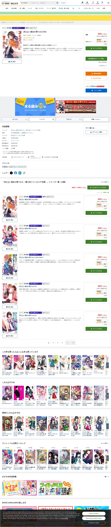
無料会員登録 (96, 77)
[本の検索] (25, 3)
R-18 (98, 8)
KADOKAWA (14, 141)
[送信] (57, 3)
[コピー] (24, 176)
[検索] (57, 3)
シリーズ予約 (91, 89)
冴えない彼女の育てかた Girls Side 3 (31, 260)
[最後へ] (73, 346)
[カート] (102, 3)
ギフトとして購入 (96, 135)
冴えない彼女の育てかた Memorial (7, 377)
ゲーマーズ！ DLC (98, 376)
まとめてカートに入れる (98, 190)
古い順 (99, 195)
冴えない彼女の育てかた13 (28, 231)
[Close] (108, 518)
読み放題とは (103, 69)
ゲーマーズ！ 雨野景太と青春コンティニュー (19, 377)
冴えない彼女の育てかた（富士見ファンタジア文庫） (26, 133)
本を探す (63, 3)
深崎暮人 (39, 38)
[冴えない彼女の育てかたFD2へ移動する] (68, 25)
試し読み (12, 65)
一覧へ (106, 480)
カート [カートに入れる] (96, 216)
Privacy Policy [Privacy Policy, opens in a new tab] (64, 518)
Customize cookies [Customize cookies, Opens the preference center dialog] (93, 522)
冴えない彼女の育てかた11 (28, 318)
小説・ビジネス (39, 8)
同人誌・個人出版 (64, 8)
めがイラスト (13, 170)
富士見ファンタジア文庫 (18, 138)
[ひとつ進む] (67, 346)
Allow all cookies (94, 513)
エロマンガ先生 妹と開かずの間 (53, 377)
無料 (104, 8)
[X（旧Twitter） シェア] (11, 176)
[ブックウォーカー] (9, 3)
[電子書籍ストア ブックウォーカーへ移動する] (8, 25)
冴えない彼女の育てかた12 (28, 289)
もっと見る (105, 185)
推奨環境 (55, 160)
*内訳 (105, 47)
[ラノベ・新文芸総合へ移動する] (21, 25)
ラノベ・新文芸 (51, 8)
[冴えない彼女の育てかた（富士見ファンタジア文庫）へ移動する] (49, 25)
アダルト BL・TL (89, 8)
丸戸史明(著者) (15, 136)
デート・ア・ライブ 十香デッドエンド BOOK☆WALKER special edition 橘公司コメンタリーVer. (87, 377)
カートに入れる (96, 51)
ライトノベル (15, 144)
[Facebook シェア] (16, 176)
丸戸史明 (29, 38)
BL (73, 8)
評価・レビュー (96, 122)
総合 (7, 8)
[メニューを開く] (108, 3)
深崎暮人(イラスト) (27, 136)
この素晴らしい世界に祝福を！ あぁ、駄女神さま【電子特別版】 (76, 377)
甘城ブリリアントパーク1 (30, 377)
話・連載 (22, 8)
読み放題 (13, 8)
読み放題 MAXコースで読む (96, 62)
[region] (55, 518)
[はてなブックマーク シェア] (20, 176)
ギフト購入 (90, 131)
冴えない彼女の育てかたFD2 (28, 202)
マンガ (30, 8)
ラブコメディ (22, 170)
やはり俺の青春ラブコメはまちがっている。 (41, 377)
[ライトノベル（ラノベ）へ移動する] (32, 25)
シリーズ (47, 122)
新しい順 (106, 195)
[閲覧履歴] (97, 3)
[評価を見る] (28, 42)
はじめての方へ (96, 81)
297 (13, 151)
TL (79, 8)
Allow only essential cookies (94, 518)
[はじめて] (93, 3)
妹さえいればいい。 (64, 376)
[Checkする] (20, 60)
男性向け (5, 170)
